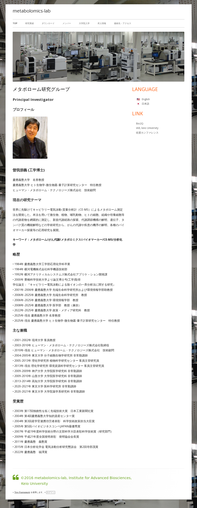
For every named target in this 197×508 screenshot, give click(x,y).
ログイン (51, 492)
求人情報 (102, 23)
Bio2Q (139, 123)
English (146, 99)
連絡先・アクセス (122, 23)
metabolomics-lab (32, 10)
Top (15, 23)
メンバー (66, 23)
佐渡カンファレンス (147, 132)
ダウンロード (48, 23)
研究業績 (29, 23)
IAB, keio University (147, 128)
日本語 (145, 103)
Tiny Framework (22, 492)
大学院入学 (84, 23)
